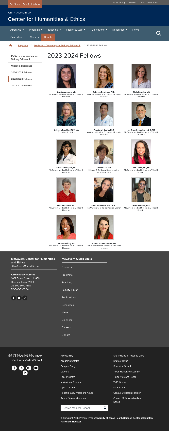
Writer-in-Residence (21, 65)
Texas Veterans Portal (124, 377)
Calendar (67, 320)
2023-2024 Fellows (21, 79)
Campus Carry (68, 366)
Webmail (132, 3)
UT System (119, 387)
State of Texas (120, 361)
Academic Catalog (70, 361)
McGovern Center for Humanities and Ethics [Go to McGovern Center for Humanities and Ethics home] (33, 260)
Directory (119, 3)
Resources (118, 29)
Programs (34, 29)
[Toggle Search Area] (158, 33)
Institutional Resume (71, 382)
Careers (34, 37)
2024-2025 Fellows (21, 72)
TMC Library (119, 382)
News (135, 29)
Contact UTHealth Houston (127, 393)
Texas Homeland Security (126, 371)
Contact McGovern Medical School (127, 400)
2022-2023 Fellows (21, 85)
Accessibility (67, 355)
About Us (16, 29)
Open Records (68, 387)
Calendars (16, 37)
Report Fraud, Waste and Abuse (77, 393)
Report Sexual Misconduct (74, 398)
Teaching (53, 29)
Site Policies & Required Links (128, 355)
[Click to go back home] (11, 45)
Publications (97, 29)
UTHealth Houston (149, 3)
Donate (48, 37)
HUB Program (68, 377)
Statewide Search (122, 366)
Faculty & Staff (74, 29)
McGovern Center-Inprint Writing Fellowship (57, 45)
